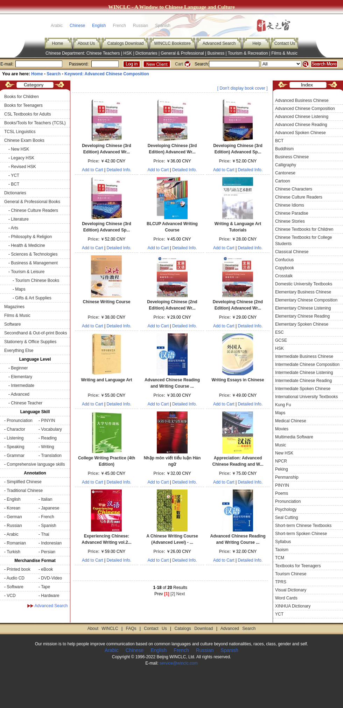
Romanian (16, 543)
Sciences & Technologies (34, 254)
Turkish (13, 551)
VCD (11, 595)
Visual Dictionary (290, 590)
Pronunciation (19, 420)
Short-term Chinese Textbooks (303, 525)
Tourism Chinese (290, 573)
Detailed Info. (118, 169)
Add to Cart (92, 169)
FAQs (131, 628)
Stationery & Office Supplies (30, 341)
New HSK (20, 149)
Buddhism (284, 148)
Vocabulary (51, 429)
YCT (15, 175)
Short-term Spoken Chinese (301, 533)
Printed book (18, 569)
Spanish (48, 525)
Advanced (20, 394)
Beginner (19, 368)
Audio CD (15, 578)
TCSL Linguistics (20, 131)
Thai (45, 534)
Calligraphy (285, 164)
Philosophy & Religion (31, 236)
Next (180, 593)
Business (216, 53)
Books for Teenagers (23, 105)
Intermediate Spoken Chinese (302, 388)
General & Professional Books (32, 201)
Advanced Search (219, 43)
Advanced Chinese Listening (301, 116)
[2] (172, 593)
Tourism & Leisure (27, 271)
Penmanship (287, 477)
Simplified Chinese (24, 481)
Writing (47, 446)
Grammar (15, 455)
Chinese (77, 25)
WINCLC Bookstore (172, 43)
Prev (158, 593)
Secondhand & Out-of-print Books (35, 333)
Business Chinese (292, 156)
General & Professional (182, 53)
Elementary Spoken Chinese (301, 324)
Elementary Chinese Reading (302, 316)
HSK (127, 53)
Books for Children (21, 96)
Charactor (16, 429)
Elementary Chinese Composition (306, 300)
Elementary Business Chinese (303, 292)
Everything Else (18, 350)
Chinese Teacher (26, 403)
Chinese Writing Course (107, 301)
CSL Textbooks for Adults (27, 114)
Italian (46, 499)
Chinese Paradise (291, 213)
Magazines (14, 306)
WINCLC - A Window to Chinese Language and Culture (171, 7)
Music (280, 445)
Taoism (281, 549)
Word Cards (286, 598)
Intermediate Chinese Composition (307, 364)
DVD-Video (51, 578)
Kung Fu (283, 404)
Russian (14, 525)
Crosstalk (284, 275)
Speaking (15, 446)
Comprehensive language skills (36, 464)
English (99, 25)
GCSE (281, 340)
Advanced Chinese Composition (305, 108)
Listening (15, 438)
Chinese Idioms (289, 205)
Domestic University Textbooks (303, 284)
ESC (279, 332)
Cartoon (282, 181)
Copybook (284, 267)
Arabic (13, 534)
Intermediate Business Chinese (304, 356)
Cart (179, 64)
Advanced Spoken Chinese (300, 132)
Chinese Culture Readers (34, 210)
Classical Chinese (291, 251)
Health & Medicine (28, 245)
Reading (49, 438)
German (14, 516)
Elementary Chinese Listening (303, 308)
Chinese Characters (293, 189)
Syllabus (283, 541)
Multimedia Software (294, 437)
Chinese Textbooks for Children (304, 229)
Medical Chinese (290, 420)
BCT (15, 184)
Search (54, 73)
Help (256, 43)
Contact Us (284, 43)
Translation (51, 455)
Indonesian (51, 543)
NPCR (281, 461)
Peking (281, 469)
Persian (48, 551)
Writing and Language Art (106, 379)
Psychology (285, 509)
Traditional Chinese (25, 490)
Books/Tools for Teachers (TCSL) (35, 122)
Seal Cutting (286, 517)
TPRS (280, 581)
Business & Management (34, 263)
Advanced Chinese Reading (301, 124)
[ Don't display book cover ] (242, 88)
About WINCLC (103, 628)
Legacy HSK (22, 157)
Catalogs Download (125, 43)
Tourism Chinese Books (37, 280)
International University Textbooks (306, 396)
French (47, 516)
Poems (281, 493)
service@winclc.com (179, 663)
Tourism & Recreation (248, 53)
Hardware (50, 595)
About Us (86, 43)
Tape (45, 586)
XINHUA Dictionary (292, 606)
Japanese (50, 508)
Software (12, 324)
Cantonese (285, 173)
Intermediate (22, 385)
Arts (14, 227)
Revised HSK (23, 166)
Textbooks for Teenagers (298, 565)
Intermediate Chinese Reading (303, 380)
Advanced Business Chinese (302, 100)
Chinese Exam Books (24, 140)
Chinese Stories (290, 221)
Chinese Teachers (103, 53)
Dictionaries (146, 53)
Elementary (21, 376)
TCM (279, 557)
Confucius (284, 259)
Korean (13, 508)
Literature (20, 219)
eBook (47, 569)
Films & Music (284, 53)
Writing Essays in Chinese (238, 379)
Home (57, 43)
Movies (281, 428)
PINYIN (48, 420)
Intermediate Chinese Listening (304, 372)
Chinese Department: (66, 53)
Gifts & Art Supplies (33, 298)
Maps (20, 289)
